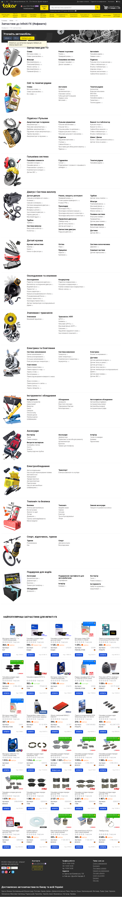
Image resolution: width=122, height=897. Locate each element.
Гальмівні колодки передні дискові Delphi (60, 639)
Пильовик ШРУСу (65, 324)
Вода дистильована (97, 91)
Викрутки (30, 406)
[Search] (97, 7)
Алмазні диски (32, 415)
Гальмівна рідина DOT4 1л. (36, 677)
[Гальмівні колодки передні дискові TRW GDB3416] (37, 783)
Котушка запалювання (35, 359)
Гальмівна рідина (96, 54)
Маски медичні (32, 521)
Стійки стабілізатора (97, 131)
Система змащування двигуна (38, 205)
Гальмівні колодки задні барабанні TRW (35, 754)
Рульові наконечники (66, 124)
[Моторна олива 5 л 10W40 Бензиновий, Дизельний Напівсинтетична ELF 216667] (12, 745)
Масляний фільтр (33, 62)
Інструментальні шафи (98, 408)
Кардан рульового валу (67, 131)
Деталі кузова (35, 240)
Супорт (61, 163)
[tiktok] (9, 872)
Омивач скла (95, 56)
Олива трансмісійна (34, 56)
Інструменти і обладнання (41, 395)
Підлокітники (94, 441)
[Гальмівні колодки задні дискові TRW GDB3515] (109, 783)
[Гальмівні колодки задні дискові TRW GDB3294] (12, 822)
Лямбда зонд (63, 221)
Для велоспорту (64, 543)
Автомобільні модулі (97, 406)
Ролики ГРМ (63, 203)
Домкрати (62, 402)
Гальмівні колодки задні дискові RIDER (107, 716)
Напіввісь (62, 321)
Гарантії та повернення (101, 871)
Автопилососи (32, 475)
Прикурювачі (31, 477)
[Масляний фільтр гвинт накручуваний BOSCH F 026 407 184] (85, 821)
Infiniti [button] (8, 38)
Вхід (118, 1)
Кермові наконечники (98, 71)
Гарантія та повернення (98, 1)
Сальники (62, 328)
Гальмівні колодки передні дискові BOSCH (60, 754)
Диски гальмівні (64, 64)
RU (7, 1)
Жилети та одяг (32, 512)
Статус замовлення (100, 864)
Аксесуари (33, 431)
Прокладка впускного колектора (71, 213)
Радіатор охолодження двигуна (38, 282)
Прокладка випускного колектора (71, 216)
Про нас (96, 881)
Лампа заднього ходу (35, 369)
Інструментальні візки (98, 404)
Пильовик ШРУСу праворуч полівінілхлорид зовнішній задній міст (109, 677)
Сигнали (61, 512)
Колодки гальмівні (65, 62)
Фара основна (32, 381)
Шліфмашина (31, 419)
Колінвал (30, 200)
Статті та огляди (98, 876)
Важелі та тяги (95, 127)
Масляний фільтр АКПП (67, 326)
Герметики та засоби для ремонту (71, 439)
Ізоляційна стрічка (33, 445)
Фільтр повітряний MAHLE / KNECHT (60, 716)
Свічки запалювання (34, 354)
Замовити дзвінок (37, 866)
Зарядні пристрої (33, 479)
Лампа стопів (32, 372)
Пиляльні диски (32, 417)
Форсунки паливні (96, 217)
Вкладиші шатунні (33, 210)
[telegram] (12, 872)
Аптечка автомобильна (35, 508)
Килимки (93, 439)
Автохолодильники (33, 470)
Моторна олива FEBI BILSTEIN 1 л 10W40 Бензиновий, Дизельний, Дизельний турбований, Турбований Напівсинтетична (13, 716)
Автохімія (62, 100)
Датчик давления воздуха (99, 360)
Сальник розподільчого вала (37, 198)
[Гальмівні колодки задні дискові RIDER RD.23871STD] (109, 706)
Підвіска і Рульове (37, 118)
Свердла (30, 410)
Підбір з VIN (44, 7)
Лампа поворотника (34, 367)
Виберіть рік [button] (27, 38)
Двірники (93, 247)
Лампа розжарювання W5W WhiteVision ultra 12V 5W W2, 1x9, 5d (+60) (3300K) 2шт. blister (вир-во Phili (85, 716)
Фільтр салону (32, 67)
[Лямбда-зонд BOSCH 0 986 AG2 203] (109, 821)
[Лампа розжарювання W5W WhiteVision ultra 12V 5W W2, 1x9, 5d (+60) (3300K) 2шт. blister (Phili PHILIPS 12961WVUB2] (85, 707)
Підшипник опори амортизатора (38, 131)
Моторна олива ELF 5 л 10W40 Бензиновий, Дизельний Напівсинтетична (12, 754)
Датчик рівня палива (97, 221)
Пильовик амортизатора (36, 127)
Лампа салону (32, 386)
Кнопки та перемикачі (98, 354)
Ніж (28, 545)
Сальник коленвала (34, 203)
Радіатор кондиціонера (67, 282)
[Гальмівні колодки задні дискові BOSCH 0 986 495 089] (12, 668)
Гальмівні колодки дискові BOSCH (12, 793)
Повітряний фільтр (33, 64)
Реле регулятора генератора (37, 361)
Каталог (96, 878)
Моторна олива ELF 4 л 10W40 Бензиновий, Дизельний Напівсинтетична (60, 677)
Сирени (61, 510)
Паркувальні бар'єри (66, 406)
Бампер (30, 247)
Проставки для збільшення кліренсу (72, 147)
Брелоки (62, 444)
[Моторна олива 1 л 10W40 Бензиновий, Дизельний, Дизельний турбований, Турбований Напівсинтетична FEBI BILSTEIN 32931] (13, 706)
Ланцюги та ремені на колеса (100, 508)
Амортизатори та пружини (36, 136)
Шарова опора (95, 69)
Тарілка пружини (33, 134)
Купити (6, 655)
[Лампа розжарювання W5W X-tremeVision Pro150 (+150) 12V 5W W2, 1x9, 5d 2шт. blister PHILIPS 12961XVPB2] (109, 630)
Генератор (62, 354)
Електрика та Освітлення (41, 348)
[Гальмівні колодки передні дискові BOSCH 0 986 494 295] (109, 744)
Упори (61, 518)
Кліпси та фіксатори (34, 251)
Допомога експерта (28, 8)
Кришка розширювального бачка (39, 294)
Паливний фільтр (33, 71)
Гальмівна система (37, 156)
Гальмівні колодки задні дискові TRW (107, 793)
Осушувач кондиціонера (67, 284)
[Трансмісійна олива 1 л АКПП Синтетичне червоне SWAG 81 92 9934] (37, 707)
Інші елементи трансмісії (67, 333)
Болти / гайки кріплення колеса (101, 140)
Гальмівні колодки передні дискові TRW (36, 793)
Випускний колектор (34, 228)
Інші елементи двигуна (35, 212)
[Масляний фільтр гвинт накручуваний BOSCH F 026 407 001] (61, 821)
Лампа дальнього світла (36, 383)
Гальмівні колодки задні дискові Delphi (35, 639)
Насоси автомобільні (34, 485)
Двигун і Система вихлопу (41, 192)
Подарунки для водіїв (39, 572)
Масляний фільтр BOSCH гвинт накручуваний (59, 831)
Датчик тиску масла (66, 224)
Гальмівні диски (32, 165)
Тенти (29, 437)
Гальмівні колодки (33, 163)
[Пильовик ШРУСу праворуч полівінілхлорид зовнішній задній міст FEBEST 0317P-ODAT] (109, 668)
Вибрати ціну (56, 770)
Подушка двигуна (65, 232)
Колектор (30, 231)
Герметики (94, 100)
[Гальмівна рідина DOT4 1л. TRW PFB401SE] (37, 668)
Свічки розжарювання (35, 357)
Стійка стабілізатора (97, 64)
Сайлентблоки (64, 144)
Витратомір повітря (97, 227)
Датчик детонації (65, 226)
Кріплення (62, 255)
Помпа (61, 54)
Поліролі (61, 89)
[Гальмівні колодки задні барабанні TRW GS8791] (37, 745)
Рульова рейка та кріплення (69, 129)
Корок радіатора (33, 291)
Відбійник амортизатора (36, 129)
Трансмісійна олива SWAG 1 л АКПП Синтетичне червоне (37, 716)
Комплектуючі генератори (68, 359)
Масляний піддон (33, 217)
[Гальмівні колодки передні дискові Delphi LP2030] (61, 630)
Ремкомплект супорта (35, 167)
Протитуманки (32, 374)
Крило (29, 249)
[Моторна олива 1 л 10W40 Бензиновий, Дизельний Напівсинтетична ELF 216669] (13, 629)
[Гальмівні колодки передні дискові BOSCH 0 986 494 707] (85, 744)
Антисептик (94, 89)
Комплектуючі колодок (35, 170)
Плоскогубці (31, 413)
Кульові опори (95, 124)
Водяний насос (32, 287)
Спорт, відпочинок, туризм (42, 536)
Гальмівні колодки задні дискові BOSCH (11, 677)
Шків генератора (65, 357)
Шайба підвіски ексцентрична (32, 831)
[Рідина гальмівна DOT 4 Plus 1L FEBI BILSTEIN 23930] (85, 668)
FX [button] (16, 38)
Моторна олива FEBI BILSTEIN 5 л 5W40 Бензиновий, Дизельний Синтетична (83, 639)
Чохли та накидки (96, 437)
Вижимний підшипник (34, 319)
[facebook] (2, 872)
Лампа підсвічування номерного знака (41, 376)
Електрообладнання (38, 466)
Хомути (29, 449)
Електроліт (94, 96)
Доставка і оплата (83, 1)
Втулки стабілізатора (98, 134)
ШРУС (61, 319)
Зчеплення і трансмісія (40, 313)
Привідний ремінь (65, 56)
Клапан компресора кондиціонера (71, 287)
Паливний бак (95, 219)
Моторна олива (32, 54)
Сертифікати (63, 580)
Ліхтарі (29, 514)
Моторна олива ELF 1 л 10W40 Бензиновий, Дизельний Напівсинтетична (12, 639)
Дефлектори (63, 437)
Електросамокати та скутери (69, 472)
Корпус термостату (34, 298)
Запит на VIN (37, 869)
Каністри (62, 514)
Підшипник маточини (66, 140)
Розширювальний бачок (36, 296)
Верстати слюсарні (65, 404)
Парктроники (31, 483)
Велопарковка (64, 408)
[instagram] (6, 872)
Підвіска (62, 149)
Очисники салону (65, 94)
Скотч (29, 447)
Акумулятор (63, 361)
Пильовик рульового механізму (70, 134)
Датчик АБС (31, 172)
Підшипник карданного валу (69, 331)
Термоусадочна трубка (35, 451)
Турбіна (30, 223)
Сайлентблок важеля (98, 74)
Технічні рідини (95, 102)
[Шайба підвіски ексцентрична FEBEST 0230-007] (37, 822)
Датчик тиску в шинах (98, 142)
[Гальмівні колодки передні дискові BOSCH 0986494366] (61, 744)
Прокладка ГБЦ (64, 208)
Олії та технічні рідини (39, 83)
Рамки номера (32, 439)
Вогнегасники (32, 510)
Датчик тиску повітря (98, 198)
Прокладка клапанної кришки (69, 211)
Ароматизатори (64, 91)
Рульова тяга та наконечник (100, 62)
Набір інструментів (33, 402)
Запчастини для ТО (37, 47)
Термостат (31, 289)
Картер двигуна (32, 214)
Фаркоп (61, 252)
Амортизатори (32, 124)
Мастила (93, 93)
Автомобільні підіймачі (98, 402)
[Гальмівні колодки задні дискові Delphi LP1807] (37, 630)
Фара (61, 247)
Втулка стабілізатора (98, 67)
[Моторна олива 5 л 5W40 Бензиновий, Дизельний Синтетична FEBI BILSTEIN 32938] (85, 629)
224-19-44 (28, 6)
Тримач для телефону (66, 446)
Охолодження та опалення (42, 275)
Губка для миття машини (67, 96)
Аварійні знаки (64, 508)
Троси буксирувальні (66, 516)
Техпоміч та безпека (38, 501)
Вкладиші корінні (33, 207)
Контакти (111, 1)
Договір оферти (98, 874)
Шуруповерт (31, 404)
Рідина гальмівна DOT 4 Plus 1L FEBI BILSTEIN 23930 (85, 677)
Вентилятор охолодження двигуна (39, 284)
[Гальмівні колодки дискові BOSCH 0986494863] (13, 783)
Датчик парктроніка (97, 252)
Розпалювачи (32, 543)
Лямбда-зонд (103, 831)
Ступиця (62, 142)
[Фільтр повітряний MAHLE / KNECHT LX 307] (61, 707)
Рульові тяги (63, 127)
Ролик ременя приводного (68, 200)
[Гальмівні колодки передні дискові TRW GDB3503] (85, 783)
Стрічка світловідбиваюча (36, 519)
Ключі (29, 408)
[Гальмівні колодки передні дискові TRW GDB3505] (61, 783)
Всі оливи (30, 94)
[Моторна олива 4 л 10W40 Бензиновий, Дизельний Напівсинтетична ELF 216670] (61, 668)
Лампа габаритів (33, 388)
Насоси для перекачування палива (39, 472)
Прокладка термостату (35, 301)
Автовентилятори (33, 481)
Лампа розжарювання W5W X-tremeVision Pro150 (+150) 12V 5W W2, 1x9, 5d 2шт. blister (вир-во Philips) (109, 639)
